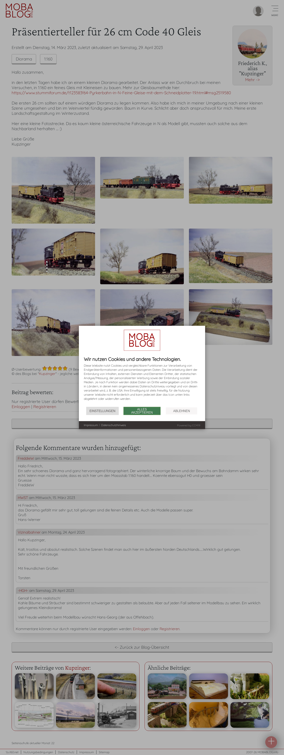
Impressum (91, 425)
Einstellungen (102, 410)
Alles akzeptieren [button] (142, 411)
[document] (142, 382)
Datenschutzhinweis (113, 425)
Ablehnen (181, 410)
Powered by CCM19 (188, 425)
